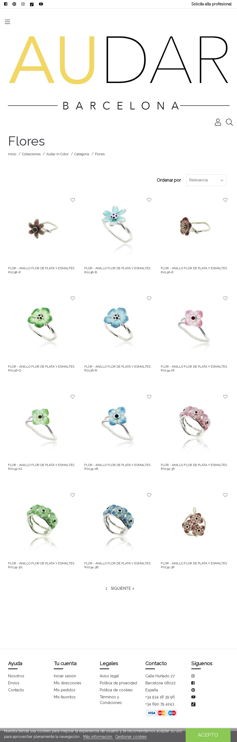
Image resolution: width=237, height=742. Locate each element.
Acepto (208, 735)
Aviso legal (109, 660)
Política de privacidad (118, 667)
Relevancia (184, 164)
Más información (98, 736)
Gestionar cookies (130, 736)
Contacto (16, 674)
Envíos (13, 667)
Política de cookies (116, 674)
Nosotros (16, 660)
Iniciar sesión (65, 660)
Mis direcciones (67, 667)
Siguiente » (123, 572)
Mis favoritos (65, 681)
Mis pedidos (64, 674)
